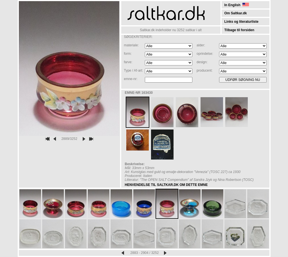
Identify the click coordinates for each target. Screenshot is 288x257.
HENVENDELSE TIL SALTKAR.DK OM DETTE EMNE (166, 185)
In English (236, 5)
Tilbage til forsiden (239, 30)
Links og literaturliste (241, 22)
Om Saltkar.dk (235, 13)
